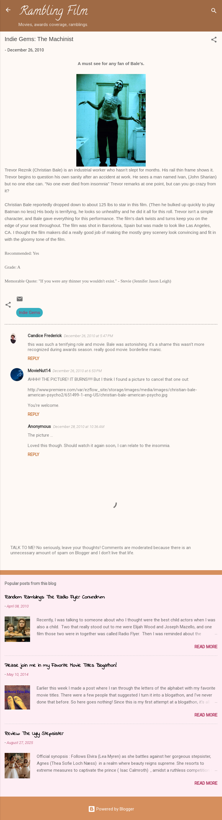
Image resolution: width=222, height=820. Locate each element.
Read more (206, 646)
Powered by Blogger (111, 809)
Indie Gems (29, 312)
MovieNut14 (39, 370)
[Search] (213, 12)
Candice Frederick (45, 335)
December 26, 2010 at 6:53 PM (77, 371)
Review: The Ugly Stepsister (34, 734)
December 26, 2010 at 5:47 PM (88, 336)
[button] (213, 40)
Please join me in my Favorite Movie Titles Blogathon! (60, 665)
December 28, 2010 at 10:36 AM (78, 426)
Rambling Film (53, 12)
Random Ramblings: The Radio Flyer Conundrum (55, 597)
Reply (33, 358)
